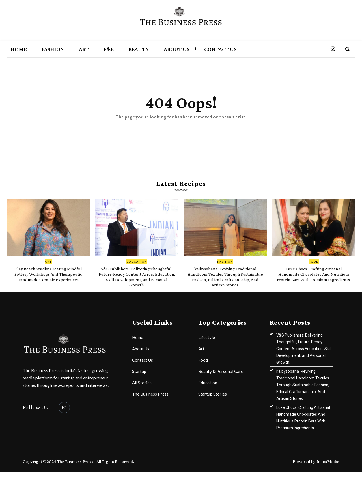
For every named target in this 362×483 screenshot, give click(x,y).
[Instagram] (64, 419)
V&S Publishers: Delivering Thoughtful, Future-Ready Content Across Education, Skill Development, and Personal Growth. (137, 285)
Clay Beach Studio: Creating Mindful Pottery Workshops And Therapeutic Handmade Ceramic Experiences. (48, 282)
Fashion (225, 267)
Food (314, 267)
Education (136, 267)
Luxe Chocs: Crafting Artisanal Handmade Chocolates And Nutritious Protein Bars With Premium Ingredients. (314, 282)
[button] (347, 49)
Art (48, 267)
